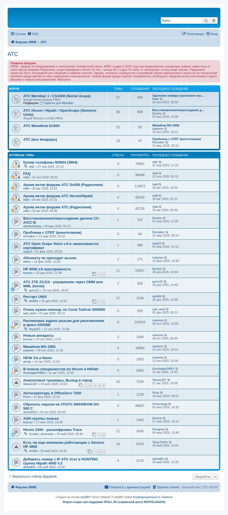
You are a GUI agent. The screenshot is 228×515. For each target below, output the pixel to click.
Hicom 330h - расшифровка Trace (52, 430)
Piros (26, 396)
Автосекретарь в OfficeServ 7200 (52, 393)
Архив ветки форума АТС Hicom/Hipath (58, 196)
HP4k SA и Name (37, 358)
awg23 (27, 251)
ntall (26, 177)
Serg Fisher (160, 442)
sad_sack (29, 313)
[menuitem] (32, 34)
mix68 (33, 450)
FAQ (27, 173)
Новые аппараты (38, 335)
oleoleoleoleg (32, 226)
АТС (13, 54)
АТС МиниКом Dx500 (41, 126)
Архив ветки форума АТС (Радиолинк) (57, 207)
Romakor (158, 142)
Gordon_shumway (41, 434)
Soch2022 (30, 412)
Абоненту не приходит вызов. (50, 258)
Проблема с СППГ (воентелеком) (176, 139)
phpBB (85, 497)
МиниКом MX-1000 (165, 125)
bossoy (157, 113)
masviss (157, 257)
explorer (157, 128)
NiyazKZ (34, 329)
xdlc (31, 166)
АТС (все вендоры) (40, 139)
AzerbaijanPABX (34, 372)
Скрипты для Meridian (56, 103)
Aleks (27, 261)
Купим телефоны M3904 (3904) (50, 162)
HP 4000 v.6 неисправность (47, 269)
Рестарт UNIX (35, 297)
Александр (159, 404)
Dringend (158, 429)
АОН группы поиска (41, 418)
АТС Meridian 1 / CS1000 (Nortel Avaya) (56, 96)
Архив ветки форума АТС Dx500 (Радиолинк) (63, 185)
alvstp (27, 361)
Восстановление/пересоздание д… (178, 110)
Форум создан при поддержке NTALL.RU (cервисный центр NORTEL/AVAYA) (114, 502)
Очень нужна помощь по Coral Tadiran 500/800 (64, 309)
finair (155, 98)
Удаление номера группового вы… (178, 95)
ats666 (33, 301)
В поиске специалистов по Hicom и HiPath (61, 369)
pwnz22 (34, 290)
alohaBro (29, 467)
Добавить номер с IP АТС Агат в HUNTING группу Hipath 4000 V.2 (60, 461)
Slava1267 (30, 384)
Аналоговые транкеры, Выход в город (57, 380)
